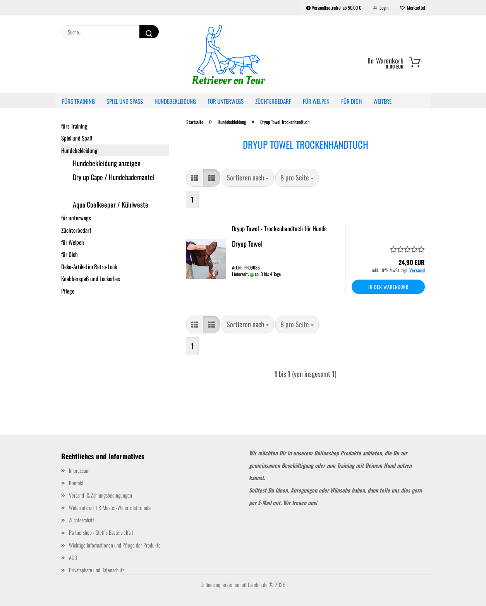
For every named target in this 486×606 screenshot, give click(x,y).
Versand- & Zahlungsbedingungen (100, 495)
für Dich (351, 101)
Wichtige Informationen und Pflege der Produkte (115, 545)
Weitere (382, 101)
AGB (73, 557)
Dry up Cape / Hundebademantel (114, 177)
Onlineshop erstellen (220, 584)
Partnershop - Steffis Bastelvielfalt (101, 532)
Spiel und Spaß (124, 101)
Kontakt (76, 483)
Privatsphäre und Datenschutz (96, 570)
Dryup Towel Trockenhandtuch (110, 191)
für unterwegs (226, 101)
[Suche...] (149, 31)
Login (380, 7)
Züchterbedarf (273, 101)
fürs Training (78, 101)
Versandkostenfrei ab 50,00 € (333, 7)
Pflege (67, 291)
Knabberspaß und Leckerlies (90, 278)
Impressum (79, 470)
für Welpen (316, 101)
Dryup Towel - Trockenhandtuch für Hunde (279, 228)
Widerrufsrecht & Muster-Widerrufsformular (110, 507)
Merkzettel (412, 7)
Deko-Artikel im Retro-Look (89, 266)
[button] (194, 178)
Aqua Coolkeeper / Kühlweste (110, 204)
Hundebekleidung (175, 101)
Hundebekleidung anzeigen (107, 163)
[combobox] (248, 178)
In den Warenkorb (388, 286)
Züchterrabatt (81, 520)
